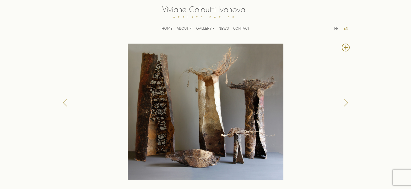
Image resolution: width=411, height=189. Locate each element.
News (224, 28)
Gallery (204, 28)
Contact (241, 28)
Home (166, 28)
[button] (65, 103)
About (183, 28)
